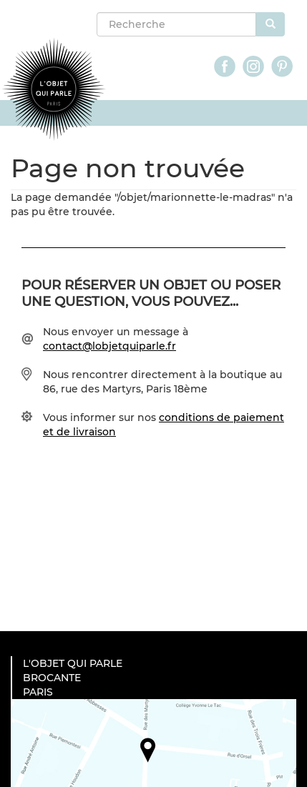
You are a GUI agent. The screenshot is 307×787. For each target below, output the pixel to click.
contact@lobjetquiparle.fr (109, 346)
